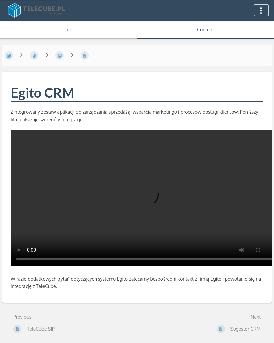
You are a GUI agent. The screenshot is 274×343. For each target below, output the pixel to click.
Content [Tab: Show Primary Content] (205, 29)
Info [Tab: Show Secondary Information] (68, 29)
